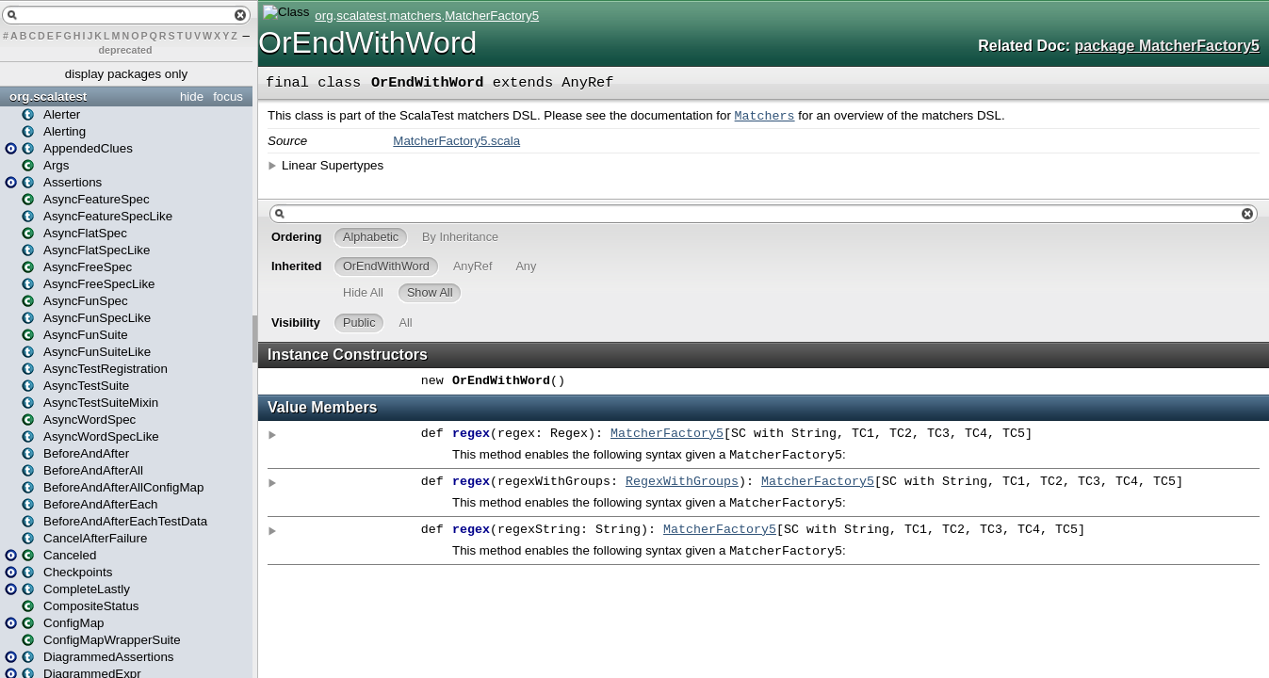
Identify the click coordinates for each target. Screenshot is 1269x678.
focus (228, 96)
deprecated (126, 50)
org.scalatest (48, 96)
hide (191, 96)
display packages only (126, 74)
